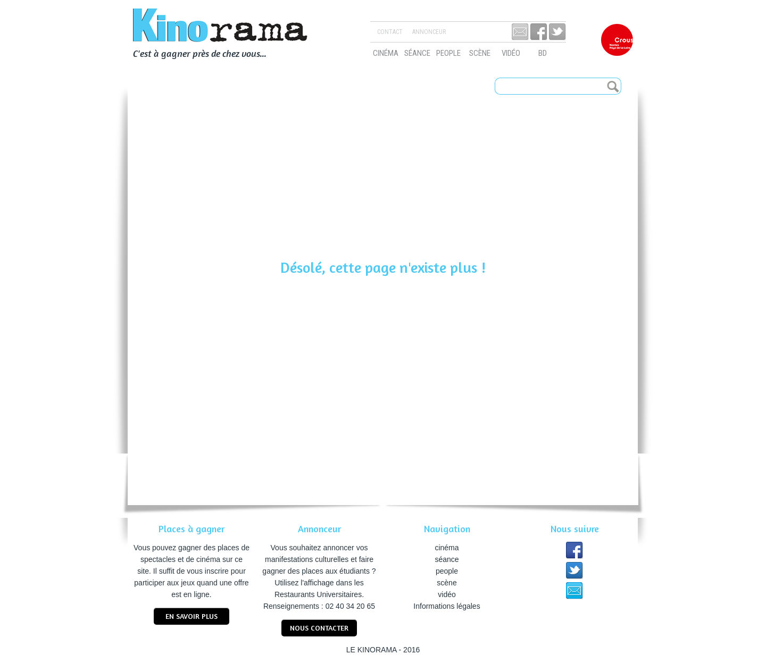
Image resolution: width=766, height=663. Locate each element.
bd (542, 53)
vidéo (511, 53)
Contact (390, 32)
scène (479, 53)
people (448, 53)
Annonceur (429, 32)
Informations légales (446, 606)
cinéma (385, 53)
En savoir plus (191, 615)
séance (417, 53)
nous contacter (319, 627)
